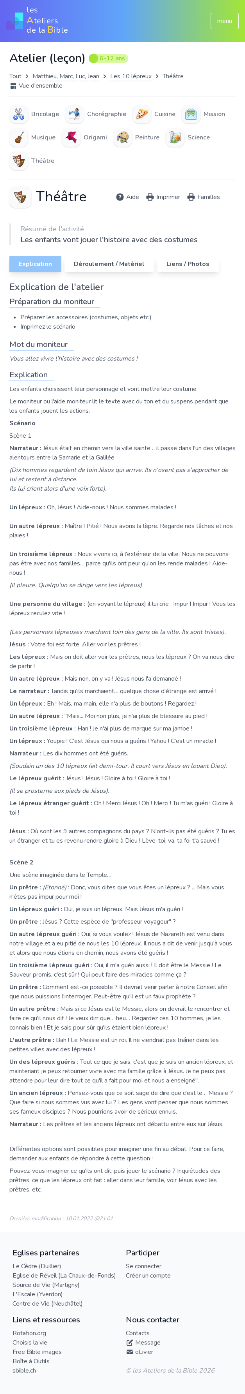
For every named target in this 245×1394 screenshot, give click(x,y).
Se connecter (143, 1266)
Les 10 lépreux (131, 76)
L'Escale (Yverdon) (38, 1294)
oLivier (144, 1352)
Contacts (138, 1333)
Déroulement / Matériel (109, 264)
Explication (35, 264)
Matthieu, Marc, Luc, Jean (65, 76)
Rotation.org (29, 1333)
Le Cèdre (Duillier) (37, 1266)
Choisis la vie (30, 1342)
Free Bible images (37, 1352)
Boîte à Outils (31, 1361)
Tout (15, 76)
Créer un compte (148, 1275)
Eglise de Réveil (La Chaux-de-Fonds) (64, 1275)
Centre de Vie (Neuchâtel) (48, 1303)
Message (148, 1342)
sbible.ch (24, 1370)
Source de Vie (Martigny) (46, 1285)
